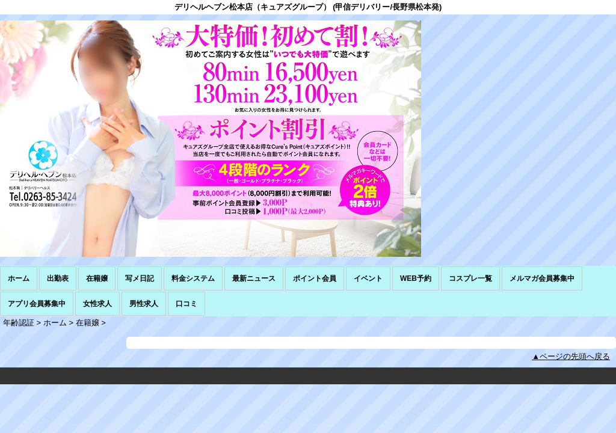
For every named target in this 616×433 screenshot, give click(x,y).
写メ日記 (139, 278)
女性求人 (97, 303)
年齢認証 (18, 322)
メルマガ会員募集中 (542, 278)
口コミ (186, 303)
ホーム (18, 278)
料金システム (193, 278)
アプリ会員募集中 (37, 303)
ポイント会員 (314, 278)
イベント (368, 278)
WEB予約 (415, 278)
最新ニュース (254, 278)
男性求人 (143, 303)
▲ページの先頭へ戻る (571, 356)
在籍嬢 (97, 278)
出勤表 (58, 278)
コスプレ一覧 (470, 278)
